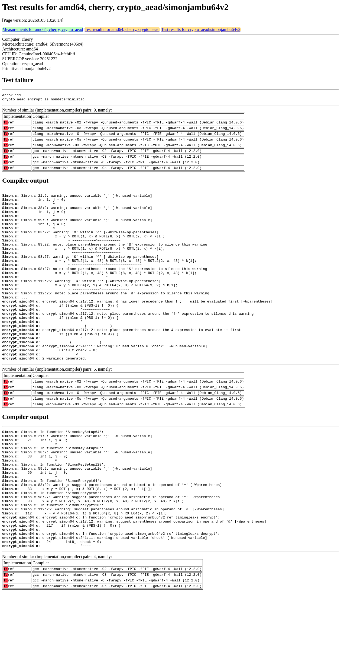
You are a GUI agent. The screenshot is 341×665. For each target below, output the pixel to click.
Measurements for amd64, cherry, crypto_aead (42, 29)
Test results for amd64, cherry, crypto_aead (122, 29)
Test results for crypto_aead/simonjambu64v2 (201, 29)
